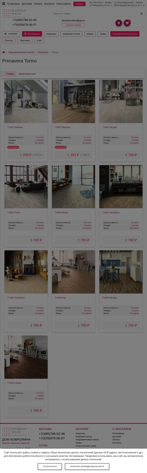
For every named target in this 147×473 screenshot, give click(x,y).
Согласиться (50, 466)
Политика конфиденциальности (87, 466)
